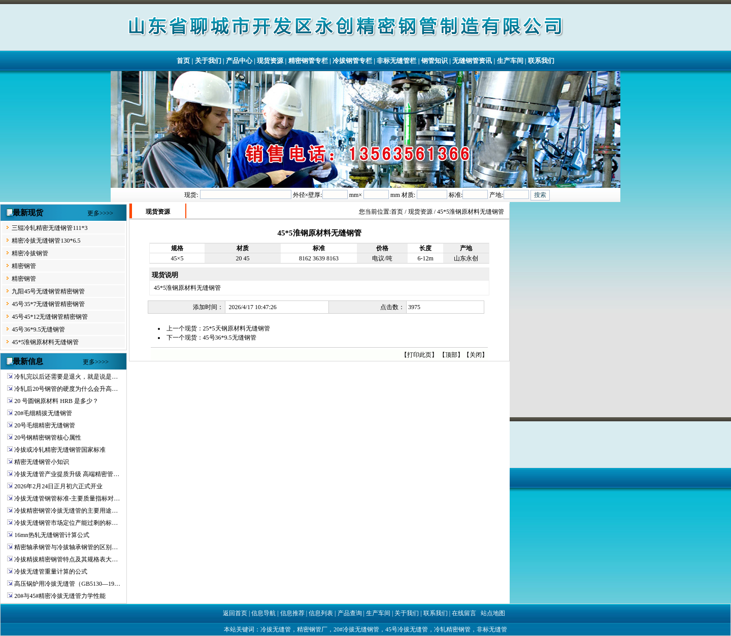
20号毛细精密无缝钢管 (44, 425)
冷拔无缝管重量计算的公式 (50, 571)
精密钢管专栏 (308, 60)
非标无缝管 (492, 629)
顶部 (451, 354)
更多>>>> (100, 213)
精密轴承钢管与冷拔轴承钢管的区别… (66, 547)
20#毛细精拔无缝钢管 (43, 413)
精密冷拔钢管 (30, 253)
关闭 (476, 354)
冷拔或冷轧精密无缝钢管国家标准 (60, 449)
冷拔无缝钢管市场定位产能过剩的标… (66, 522)
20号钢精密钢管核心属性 (47, 437)
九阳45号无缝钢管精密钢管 (48, 291)
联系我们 (541, 60)
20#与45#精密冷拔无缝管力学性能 (60, 595)
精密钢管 (24, 266)
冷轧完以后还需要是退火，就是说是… (66, 376)
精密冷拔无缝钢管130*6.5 (46, 240)
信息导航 (263, 613)
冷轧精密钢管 (452, 629)
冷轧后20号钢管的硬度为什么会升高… (66, 388)
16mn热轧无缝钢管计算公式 (51, 535)
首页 (183, 60)
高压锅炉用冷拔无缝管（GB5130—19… (67, 583)
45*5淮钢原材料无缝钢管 (45, 342)
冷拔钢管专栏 (352, 60)
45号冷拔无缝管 (406, 629)
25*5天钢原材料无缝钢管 (236, 328)
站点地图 (493, 613)
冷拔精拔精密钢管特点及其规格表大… (66, 559)
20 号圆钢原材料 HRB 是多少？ (56, 401)
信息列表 (321, 613)
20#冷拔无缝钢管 (356, 629)
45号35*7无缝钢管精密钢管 (48, 304)
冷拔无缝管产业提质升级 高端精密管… (66, 474)
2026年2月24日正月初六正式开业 (58, 486)
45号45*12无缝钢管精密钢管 (50, 316)
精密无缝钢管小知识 (41, 461)
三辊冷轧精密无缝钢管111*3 (49, 227)
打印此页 (419, 354)
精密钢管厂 (312, 629)
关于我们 (208, 60)
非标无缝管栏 (396, 60)
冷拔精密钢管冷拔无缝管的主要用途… (66, 510)
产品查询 (350, 613)
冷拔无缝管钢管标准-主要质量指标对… (67, 498)
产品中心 (239, 60)
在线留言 (464, 613)
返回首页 (235, 613)
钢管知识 (434, 60)
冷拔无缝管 (275, 629)
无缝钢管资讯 (472, 60)
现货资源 (270, 60)
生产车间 (510, 60)
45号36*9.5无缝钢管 (38, 329)
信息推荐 (292, 613)
